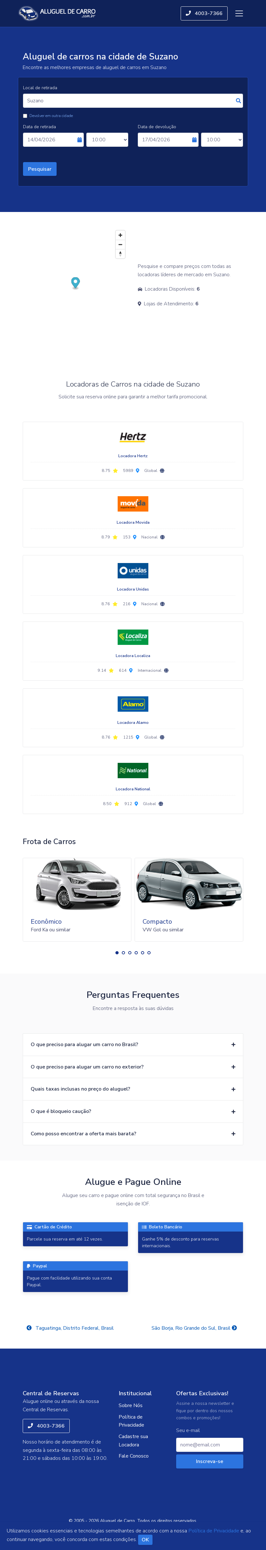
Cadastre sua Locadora (133, 1440)
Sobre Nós (131, 1405)
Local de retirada (40, 88)
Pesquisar (39, 169)
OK (145, 1539)
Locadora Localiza (133, 656)
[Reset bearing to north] (120, 253)
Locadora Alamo (133, 722)
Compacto (157, 921)
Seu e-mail (188, 1430)
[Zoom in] (120, 235)
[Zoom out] (120, 244)
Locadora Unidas (133, 589)
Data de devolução (157, 127)
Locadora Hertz (133, 456)
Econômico (46, 921)
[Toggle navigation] (239, 13)
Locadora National (133, 789)
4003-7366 (204, 13)
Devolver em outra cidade (51, 115)
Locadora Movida (133, 522)
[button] (117, 953)
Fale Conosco (134, 1456)
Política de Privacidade (131, 1421)
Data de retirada (39, 127)
